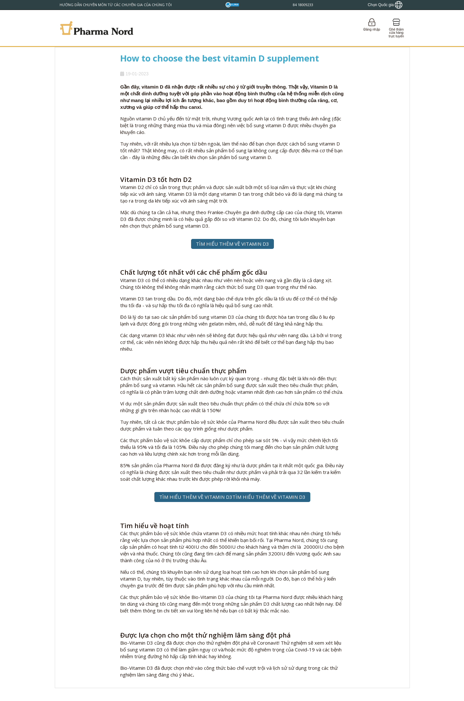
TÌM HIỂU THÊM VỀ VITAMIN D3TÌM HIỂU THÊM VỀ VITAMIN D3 (232, 497)
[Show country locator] (385, 5)
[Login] (371, 28)
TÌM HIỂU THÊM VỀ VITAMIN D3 (232, 244)
